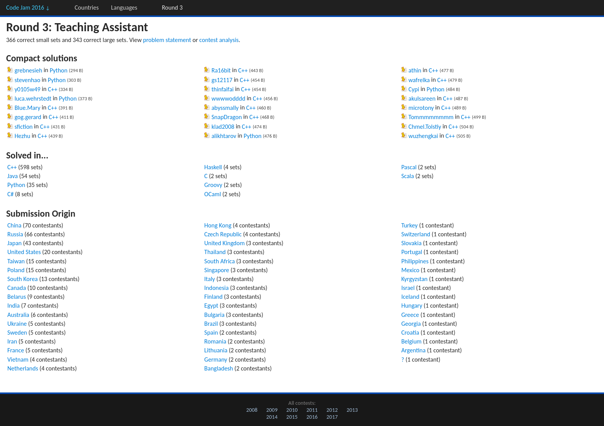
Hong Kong (217, 225)
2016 (311, 416)
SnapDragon (226, 117)
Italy (209, 279)
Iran (12, 341)
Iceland (410, 296)
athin (414, 70)
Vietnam (18, 359)
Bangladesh (218, 368)
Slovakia (411, 243)
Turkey (409, 225)
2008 (251, 409)
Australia (18, 314)
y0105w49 (27, 89)
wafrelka (419, 80)
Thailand (215, 252)
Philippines (415, 261)
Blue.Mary (27, 107)
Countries (87, 7)
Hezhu (22, 136)
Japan (14, 243)
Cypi (413, 89)
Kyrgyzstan (414, 279)
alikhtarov (223, 136)
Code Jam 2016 (28, 7)
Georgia (411, 323)
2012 (332, 409)
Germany (215, 359)
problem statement (167, 40)
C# (10, 194)
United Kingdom (224, 243)
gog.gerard (28, 117)
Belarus (16, 296)
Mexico (410, 270)
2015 (291, 416)
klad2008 (222, 126)
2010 (291, 409)
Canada (16, 287)
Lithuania (215, 350)
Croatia (410, 332)
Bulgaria (214, 314)
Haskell (213, 167)
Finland (213, 296)
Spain (211, 332)
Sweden (17, 332)
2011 (311, 409)
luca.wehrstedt (33, 98)
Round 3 (172, 7)
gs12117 (221, 80)
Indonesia (216, 287)
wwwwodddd (228, 98)
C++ (52, 89)
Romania (215, 341)
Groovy (213, 185)
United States (24, 252)
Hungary (412, 305)
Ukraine (17, 323)
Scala (407, 176)
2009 (271, 409)
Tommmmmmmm (430, 117)
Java (12, 176)
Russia (15, 234)
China (14, 225)
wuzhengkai (423, 136)
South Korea (22, 279)
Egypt (211, 305)
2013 (352, 409)
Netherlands (22, 368)
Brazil (211, 323)
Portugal (411, 252)
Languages (124, 7)
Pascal (409, 167)
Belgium (411, 341)
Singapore (216, 270)
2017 (332, 416)
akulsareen (421, 98)
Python (58, 70)
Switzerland (415, 234)
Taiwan (16, 261)
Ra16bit (221, 70)
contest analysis (218, 40)
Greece (410, 314)
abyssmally (225, 107)
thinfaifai (222, 89)
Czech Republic (223, 234)
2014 (271, 416)
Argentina (413, 350)
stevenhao (27, 80)
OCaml (212, 194)
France (15, 350)
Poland (16, 270)
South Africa (219, 261)
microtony (421, 107)
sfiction (24, 126)
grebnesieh (28, 70)
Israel (408, 287)
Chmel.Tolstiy (424, 126)
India (13, 305)
